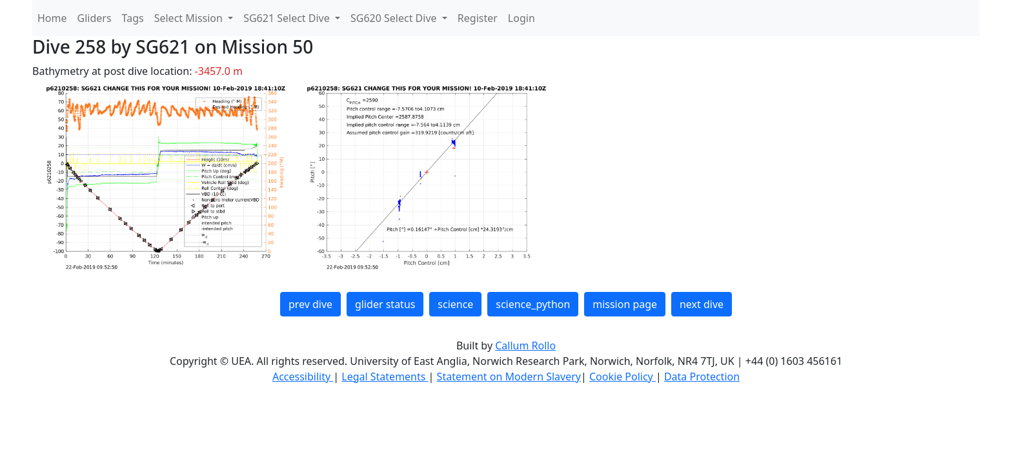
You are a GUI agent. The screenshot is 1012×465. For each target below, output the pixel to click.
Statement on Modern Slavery (509, 376)
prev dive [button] (310, 304)
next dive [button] (702, 304)
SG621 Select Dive (287, 18)
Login (521, 18)
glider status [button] (385, 304)
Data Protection (702, 376)
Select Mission (189, 18)
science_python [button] (533, 304)
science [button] (455, 304)
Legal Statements (384, 376)
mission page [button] (624, 304)
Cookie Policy (622, 376)
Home (52, 18)
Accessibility (302, 376)
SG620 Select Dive (395, 18)
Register (478, 18)
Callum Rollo (525, 345)
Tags (133, 18)
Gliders (94, 18)
